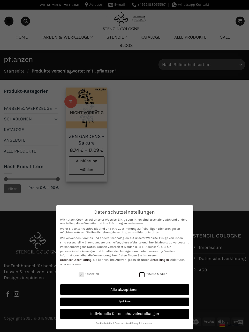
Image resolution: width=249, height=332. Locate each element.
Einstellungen (159, 260)
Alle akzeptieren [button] (124, 289)
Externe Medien (153, 274)
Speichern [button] (125, 301)
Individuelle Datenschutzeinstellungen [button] (124, 313)
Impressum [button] (147, 323)
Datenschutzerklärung (76, 260)
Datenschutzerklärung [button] (127, 323)
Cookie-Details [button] (104, 323)
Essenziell (89, 274)
